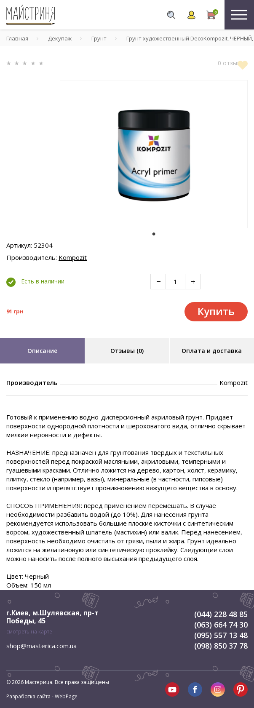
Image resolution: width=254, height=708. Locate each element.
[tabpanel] (153, 154)
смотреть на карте (29, 631)
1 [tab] (154, 234)
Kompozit (73, 257)
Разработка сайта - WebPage (42, 696)
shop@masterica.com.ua (41, 645)
